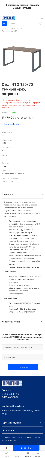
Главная (5, 28)
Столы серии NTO (9, 31)
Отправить (22, 366)
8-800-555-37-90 (10, 394)
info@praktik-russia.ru (13, 406)
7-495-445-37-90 (10, 397)
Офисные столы (18, 28)
